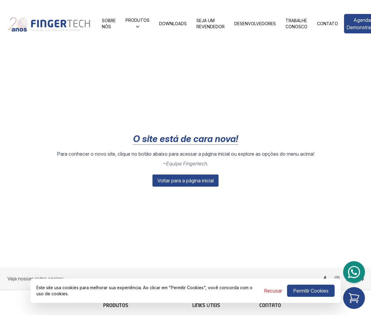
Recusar (273, 291)
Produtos (137, 24)
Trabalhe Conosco (296, 23)
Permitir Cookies (311, 291)
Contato (327, 23)
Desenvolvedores (255, 23)
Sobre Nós (109, 23)
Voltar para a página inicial (185, 181)
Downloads (173, 23)
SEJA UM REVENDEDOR (210, 23)
